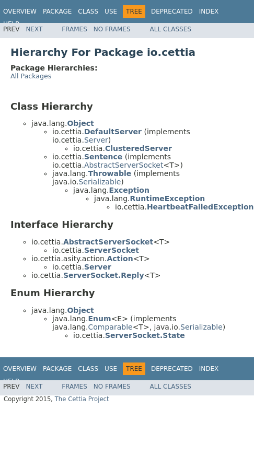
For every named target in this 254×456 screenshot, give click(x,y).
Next (34, 29)
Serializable (99, 182)
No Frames (112, 29)
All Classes (170, 29)
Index (209, 11)
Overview (20, 11)
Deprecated (172, 11)
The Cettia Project (82, 399)
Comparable (110, 327)
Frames (74, 29)
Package (57, 11)
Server (96, 140)
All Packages (30, 76)
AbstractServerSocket (124, 165)
